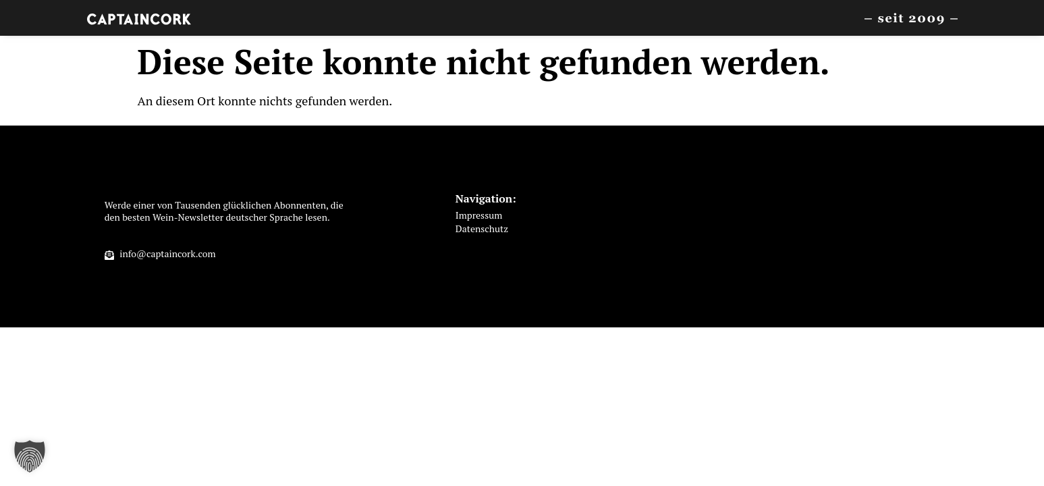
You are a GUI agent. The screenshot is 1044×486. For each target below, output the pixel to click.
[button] (29, 456)
